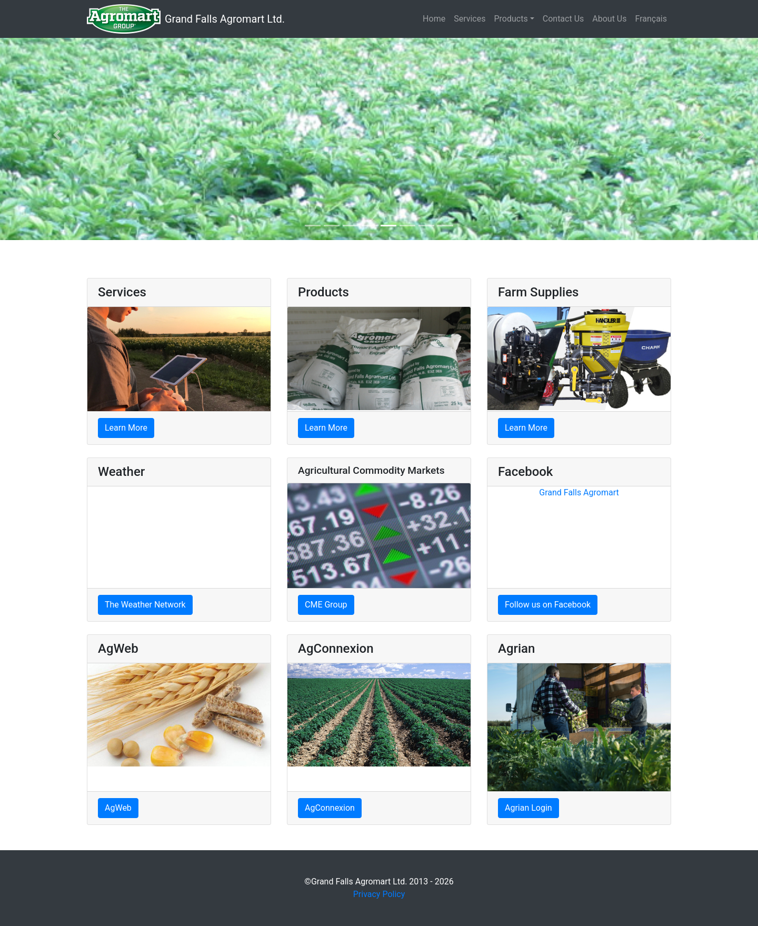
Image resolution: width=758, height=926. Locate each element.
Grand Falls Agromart (579, 492)
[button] (57, 134)
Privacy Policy (379, 894)
